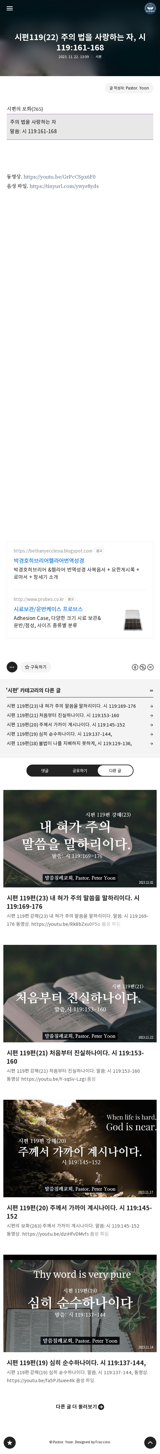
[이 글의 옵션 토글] (12, 667)
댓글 (45, 770)
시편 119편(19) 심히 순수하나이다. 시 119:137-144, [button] (80, 1321)
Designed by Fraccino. (93, 1442)
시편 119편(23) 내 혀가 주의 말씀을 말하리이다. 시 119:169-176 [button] (80, 860)
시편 (98, 56)
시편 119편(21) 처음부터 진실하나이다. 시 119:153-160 (63, 715)
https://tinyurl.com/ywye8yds (64, 186)
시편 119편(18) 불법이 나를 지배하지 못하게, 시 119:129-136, (69, 743)
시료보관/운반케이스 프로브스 (48, 609)
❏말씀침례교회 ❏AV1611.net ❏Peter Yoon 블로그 (10, 1443)
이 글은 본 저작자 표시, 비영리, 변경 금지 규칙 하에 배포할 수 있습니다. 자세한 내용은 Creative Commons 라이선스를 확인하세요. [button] (142, 667)
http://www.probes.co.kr (39, 599)
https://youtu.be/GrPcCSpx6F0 (59, 177)
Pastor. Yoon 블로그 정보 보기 (150, 8)
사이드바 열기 (10, 8)
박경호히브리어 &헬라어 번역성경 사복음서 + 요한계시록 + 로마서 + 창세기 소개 (76, 573)
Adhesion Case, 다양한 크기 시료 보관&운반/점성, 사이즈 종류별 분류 (57, 622)
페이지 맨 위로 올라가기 (150, 1443)
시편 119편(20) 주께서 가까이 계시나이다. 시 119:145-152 (66, 724)
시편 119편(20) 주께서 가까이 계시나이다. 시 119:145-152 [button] (80, 1170)
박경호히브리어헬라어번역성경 (49, 561)
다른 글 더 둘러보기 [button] (76, 1407)
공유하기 (80, 770)
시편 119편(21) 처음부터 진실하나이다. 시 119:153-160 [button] (80, 1015)
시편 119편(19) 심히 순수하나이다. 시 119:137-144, (59, 734)
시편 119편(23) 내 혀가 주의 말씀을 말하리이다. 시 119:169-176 (71, 706)
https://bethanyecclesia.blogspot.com (53, 551)
